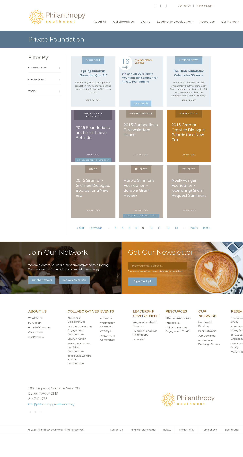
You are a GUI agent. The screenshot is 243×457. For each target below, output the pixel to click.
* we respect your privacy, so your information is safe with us (155, 271)
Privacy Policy (186, 430)
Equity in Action (77, 339)
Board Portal (232, 430)
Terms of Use (209, 430)
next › (194, 227)
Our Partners (36, 337)
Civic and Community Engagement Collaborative (80, 330)
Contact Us (184, 6)
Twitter (161, 6)
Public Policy (173, 323)
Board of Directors (39, 327)
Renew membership (74, 280)
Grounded (139, 339)
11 (159, 227)
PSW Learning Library (178, 318)
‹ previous (95, 227)
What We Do (35, 318)
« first (80, 227)
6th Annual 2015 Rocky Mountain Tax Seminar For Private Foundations (140, 77)
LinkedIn (166, 6)
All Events (106, 318)
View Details (141, 103)
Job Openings (206, 335)
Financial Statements (143, 430)
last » (206, 227)
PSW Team (34, 323)
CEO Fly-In (106, 331)
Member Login (204, 6)
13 (176, 227)
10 (150, 227)
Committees (35, 332)
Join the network (42, 280)
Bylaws (167, 430)
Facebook (155, 6)
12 (167, 227)
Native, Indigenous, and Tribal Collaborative (79, 347)
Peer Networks (207, 331)
